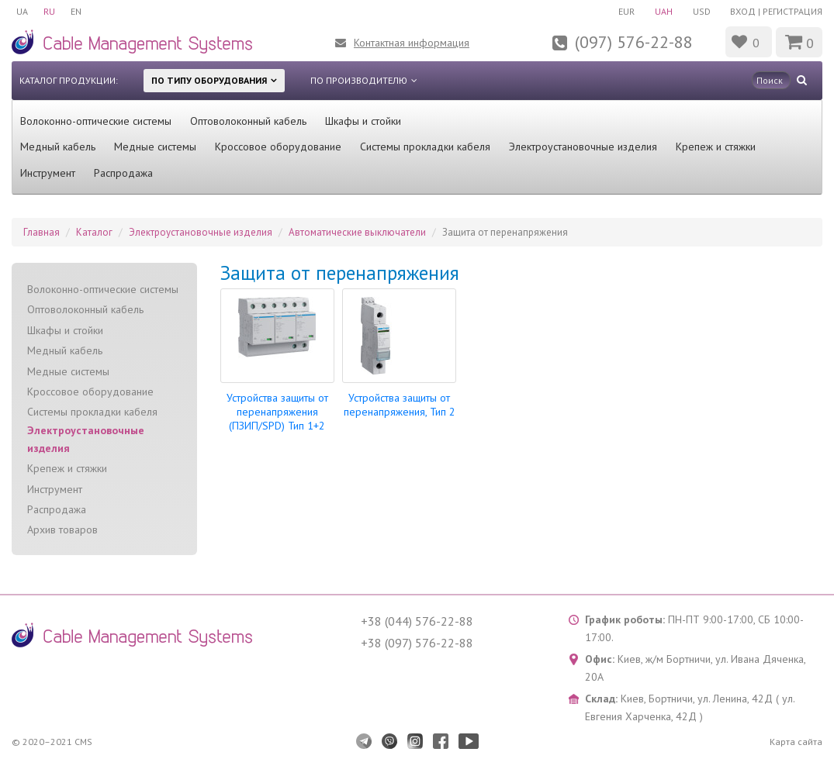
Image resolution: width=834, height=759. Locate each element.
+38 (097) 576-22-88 (417, 642)
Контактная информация (411, 43)
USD (702, 11)
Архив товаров (62, 529)
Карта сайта (796, 741)
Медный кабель (57, 147)
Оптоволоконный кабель (248, 121)
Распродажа (123, 173)
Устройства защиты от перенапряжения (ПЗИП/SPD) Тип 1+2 (277, 412)
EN (76, 11)
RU (49, 11)
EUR (626, 11)
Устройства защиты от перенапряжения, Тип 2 (399, 405)
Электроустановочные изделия (583, 147)
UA (22, 11)
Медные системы (155, 147)
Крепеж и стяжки (716, 147)
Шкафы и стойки (363, 121)
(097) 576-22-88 (634, 42)
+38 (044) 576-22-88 (417, 621)
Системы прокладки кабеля (425, 147)
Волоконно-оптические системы (95, 121)
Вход (743, 11)
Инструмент (47, 173)
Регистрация (792, 11)
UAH (664, 11)
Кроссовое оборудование (278, 147)
